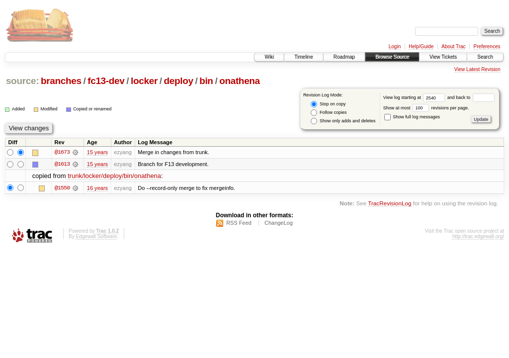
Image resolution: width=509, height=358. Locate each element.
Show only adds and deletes (343, 121)
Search (485, 57)
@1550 (62, 188)
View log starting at (415, 97)
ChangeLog (278, 223)
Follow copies (328, 112)
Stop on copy (328, 104)
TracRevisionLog (389, 203)
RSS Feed (239, 223)
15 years (97, 152)
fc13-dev (105, 81)
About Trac (453, 46)
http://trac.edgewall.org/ (478, 237)
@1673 (62, 152)
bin (206, 81)
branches (61, 81)
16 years (97, 188)
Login (395, 46)
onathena (239, 81)
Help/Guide (421, 46)
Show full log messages (412, 116)
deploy (178, 81)
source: (22, 81)
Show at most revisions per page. (426, 107)
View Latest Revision (477, 69)
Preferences (487, 46)
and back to (471, 97)
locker (144, 81)
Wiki (269, 57)
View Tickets (443, 57)
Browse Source (392, 57)
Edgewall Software (96, 237)
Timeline (303, 57)
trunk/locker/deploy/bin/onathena (114, 176)
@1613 (62, 164)
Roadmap (344, 57)
